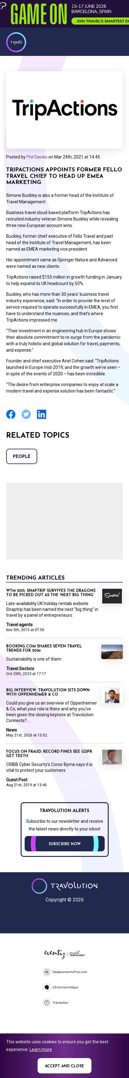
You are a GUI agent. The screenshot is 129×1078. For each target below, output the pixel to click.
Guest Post (16, 780)
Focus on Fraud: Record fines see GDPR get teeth (49, 754)
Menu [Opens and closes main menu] (116, 41)
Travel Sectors (20, 668)
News (11, 730)
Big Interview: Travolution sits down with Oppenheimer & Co (48, 693)
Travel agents (19, 625)
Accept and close (64, 1066)
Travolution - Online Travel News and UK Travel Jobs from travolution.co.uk (64, 886)
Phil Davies (36, 156)
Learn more (41, 1049)
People (21, 457)
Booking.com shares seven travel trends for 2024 (44, 649)
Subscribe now (65, 844)
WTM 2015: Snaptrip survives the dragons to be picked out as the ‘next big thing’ (50, 593)
